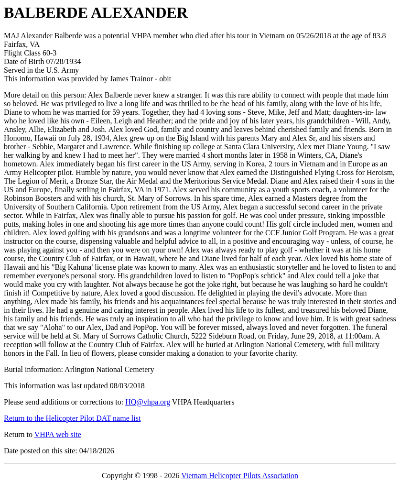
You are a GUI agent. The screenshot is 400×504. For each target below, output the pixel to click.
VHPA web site (57, 434)
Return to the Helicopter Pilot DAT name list (72, 418)
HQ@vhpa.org (147, 402)
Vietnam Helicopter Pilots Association (239, 475)
